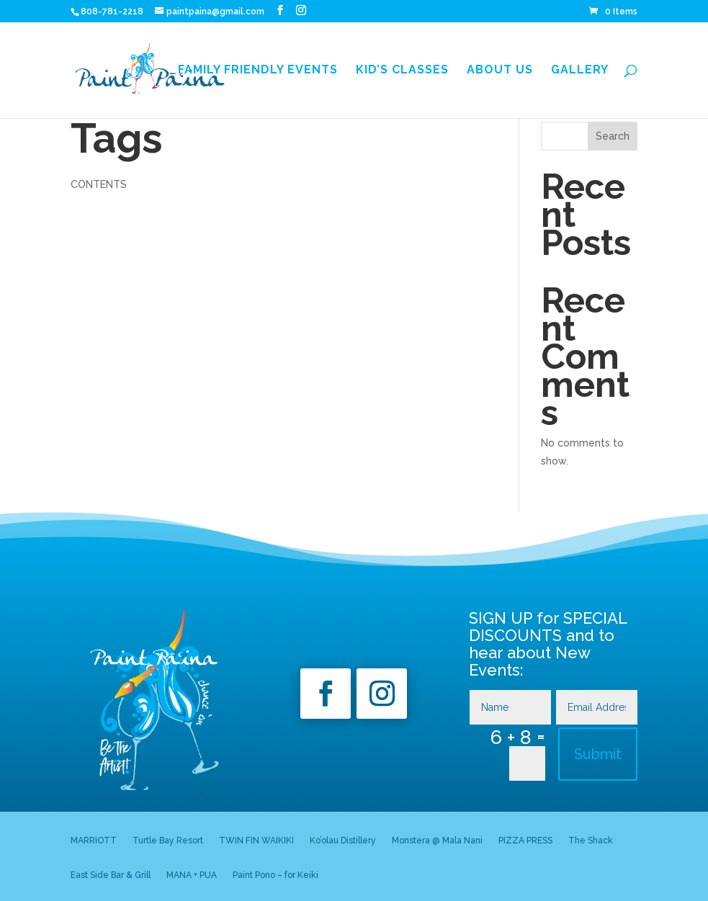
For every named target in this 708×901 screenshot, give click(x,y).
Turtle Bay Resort (168, 840)
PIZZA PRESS (525, 840)
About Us (500, 70)
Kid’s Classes (402, 70)
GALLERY (580, 70)
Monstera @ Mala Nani (437, 840)
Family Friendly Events (258, 70)
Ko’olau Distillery (343, 840)
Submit (598, 754)
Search (612, 136)
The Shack (590, 840)
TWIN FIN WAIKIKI (256, 840)
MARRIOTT (94, 840)
